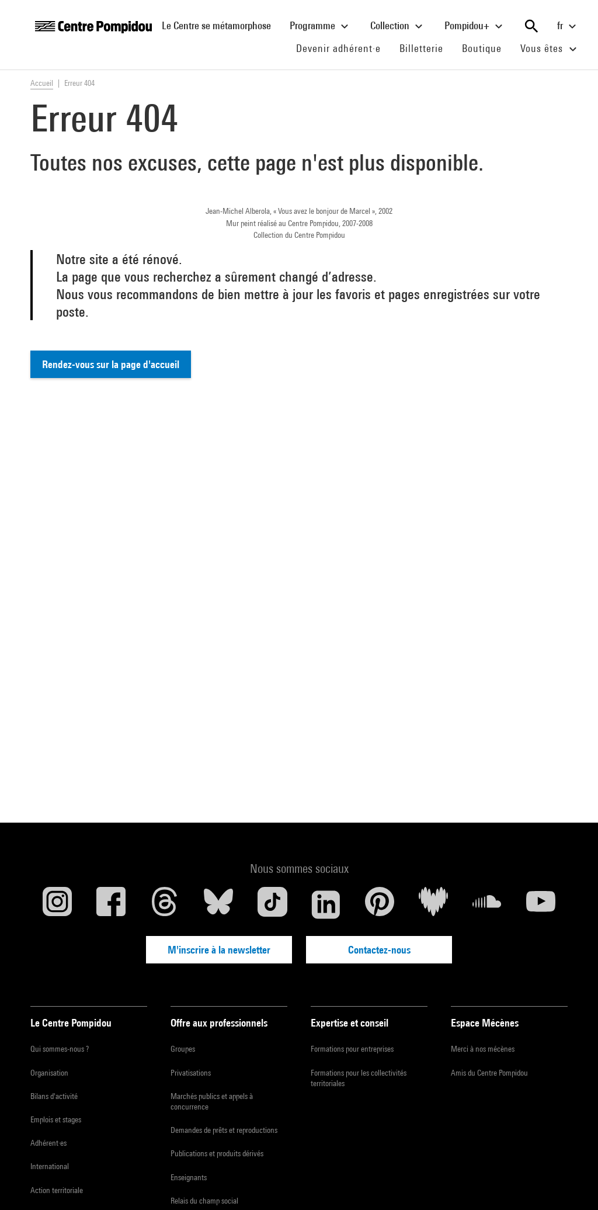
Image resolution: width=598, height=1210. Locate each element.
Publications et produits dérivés (217, 1153)
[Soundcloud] (487, 904)
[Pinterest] (379, 904)
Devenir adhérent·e (343, 47)
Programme (321, 26)
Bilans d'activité (54, 1096)
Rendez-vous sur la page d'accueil (110, 364)
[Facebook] (111, 904)
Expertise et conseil (349, 1023)
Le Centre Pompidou (71, 1023)
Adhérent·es (48, 1142)
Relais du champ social (204, 1200)
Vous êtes (550, 49)
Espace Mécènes (485, 1023)
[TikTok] (272, 904)
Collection (398, 26)
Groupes (183, 1048)
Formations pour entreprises (352, 1048)
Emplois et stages (55, 1119)
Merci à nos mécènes (482, 1048)
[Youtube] (541, 904)
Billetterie (421, 48)
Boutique (486, 47)
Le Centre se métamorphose (221, 25)
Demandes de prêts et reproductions (224, 1130)
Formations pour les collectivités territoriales (358, 1078)
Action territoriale (56, 1190)
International (49, 1166)
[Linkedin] (326, 904)
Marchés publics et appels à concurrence (212, 1101)
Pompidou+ (475, 26)
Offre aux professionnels (219, 1023)
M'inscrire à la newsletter (219, 950)
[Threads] (165, 904)
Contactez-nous (379, 950)
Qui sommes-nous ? (59, 1048)
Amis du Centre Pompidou (489, 1072)
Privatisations (191, 1072)
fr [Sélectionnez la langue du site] (568, 26)
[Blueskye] (218, 904)
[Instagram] (57, 904)
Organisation (49, 1072)
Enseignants (189, 1177)
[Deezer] (433, 904)
